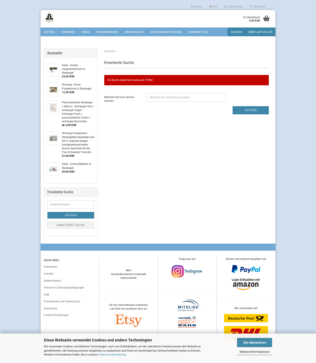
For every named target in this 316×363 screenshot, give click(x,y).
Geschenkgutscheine (165, 32)
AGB (46, 294)
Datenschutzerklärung (112, 354)
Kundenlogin (233, 6)
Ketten (49, 32)
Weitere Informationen (254, 352)
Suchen (197, 6)
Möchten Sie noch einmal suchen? (119, 99)
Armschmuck (134, 32)
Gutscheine (50, 308)
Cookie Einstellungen (56, 315)
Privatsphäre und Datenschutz (62, 301)
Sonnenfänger (107, 32)
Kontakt (48, 273)
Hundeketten (197, 32)
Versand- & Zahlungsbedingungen (64, 287)
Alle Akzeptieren (254, 342)
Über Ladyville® (260, 32)
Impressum (50, 266)
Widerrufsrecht (52, 280)
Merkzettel (258, 6)
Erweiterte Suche (71, 225)
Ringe (86, 32)
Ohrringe (68, 32)
